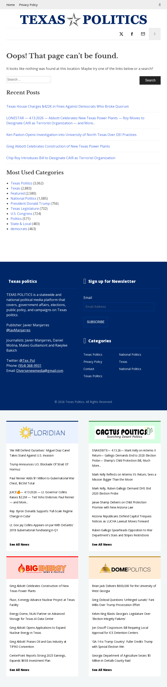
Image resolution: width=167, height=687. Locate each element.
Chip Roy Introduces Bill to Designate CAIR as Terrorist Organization (60, 158)
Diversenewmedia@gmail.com (39, 370)
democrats (19, 228)
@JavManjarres (18, 330)
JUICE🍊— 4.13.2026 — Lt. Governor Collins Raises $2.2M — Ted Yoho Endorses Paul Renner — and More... (42, 497)
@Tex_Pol (27, 360)
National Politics (23, 198)
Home (10, 5)
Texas (15, 188)
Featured (18, 193)
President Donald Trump (30, 203)
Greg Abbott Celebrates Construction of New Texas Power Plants (58, 146)
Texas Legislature (25, 208)
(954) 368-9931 (29, 365)
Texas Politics (21, 183)
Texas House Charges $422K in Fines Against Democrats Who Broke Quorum (67, 106)
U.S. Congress (21, 213)
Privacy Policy (28, 5)
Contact (89, 369)
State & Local (21, 223)
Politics (16, 218)
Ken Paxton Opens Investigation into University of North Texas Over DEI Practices (71, 134)
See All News (19, 544)
